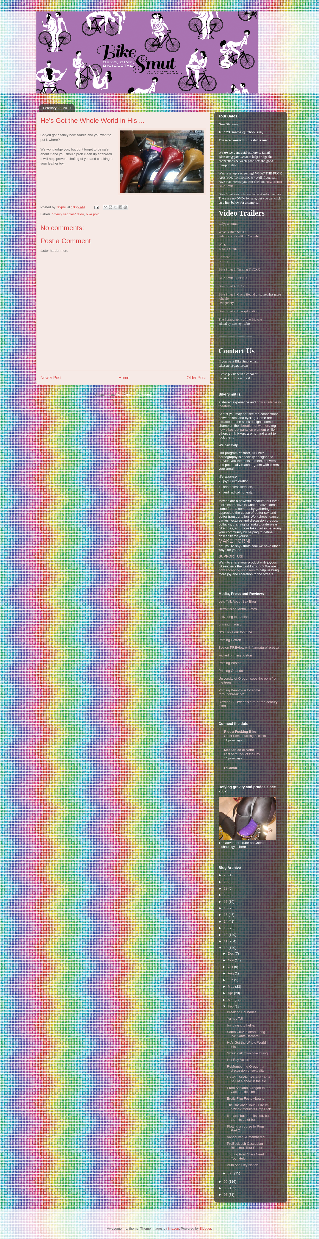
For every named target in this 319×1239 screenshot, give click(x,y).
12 (226, 935)
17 (226, 902)
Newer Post (51, 378)
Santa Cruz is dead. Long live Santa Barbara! (246, 1034)
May (231, 986)
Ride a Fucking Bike (240, 732)
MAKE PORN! (234, 541)
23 (226, 875)
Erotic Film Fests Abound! (246, 1098)
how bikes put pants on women (242, 429)
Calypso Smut (228, 224)
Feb (231, 1006)
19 (226, 888)
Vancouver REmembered (246, 1137)
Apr (231, 993)
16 (226, 908)
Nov (231, 960)
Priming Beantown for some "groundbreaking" (239, 692)
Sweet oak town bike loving (247, 1053)
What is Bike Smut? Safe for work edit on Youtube (239, 234)
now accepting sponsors (237, 570)
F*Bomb (230, 768)
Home (124, 378)
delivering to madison (235, 617)
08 (226, 1188)
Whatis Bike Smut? (228, 246)
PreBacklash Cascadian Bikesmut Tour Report (245, 1146)
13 (226, 928)
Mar (231, 1000)
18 (226, 895)
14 (226, 921)
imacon (173, 1228)
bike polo (92, 214)
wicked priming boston (235, 655)
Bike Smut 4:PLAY (232, 286)
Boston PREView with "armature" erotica (249, 647)
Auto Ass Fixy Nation (242, 1165)
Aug (231, 973)
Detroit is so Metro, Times (238, 609)
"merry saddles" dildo (68, 214)
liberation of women (254, 426)
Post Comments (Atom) (133, 395)
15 (226, 915)
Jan (231, 1173)
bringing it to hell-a (241, 1025)
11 (226, 941)
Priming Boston (230, 663)
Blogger (205, 1228)
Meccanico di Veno (239, 750)
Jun (231, 980)
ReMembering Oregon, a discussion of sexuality (245, 1069)
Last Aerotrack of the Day (242, 754)
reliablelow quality (226, 301)
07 (226, 1195)
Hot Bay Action (238, 1060)
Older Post (196, 378)
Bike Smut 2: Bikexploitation (238, 311)
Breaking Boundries (241, 1012)
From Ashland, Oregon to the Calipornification (248, 1090)
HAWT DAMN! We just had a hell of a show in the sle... (248, 1079)
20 (226, 882)
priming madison (231, 624)
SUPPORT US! (231, 556)
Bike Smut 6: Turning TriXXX (239, 269)
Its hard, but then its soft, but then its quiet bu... (248, 1118)
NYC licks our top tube (235, 632)
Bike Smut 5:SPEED (233, 278)
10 (226, 948)
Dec (231, 953)
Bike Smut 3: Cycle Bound (237, 294)
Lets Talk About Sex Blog (237, 601)
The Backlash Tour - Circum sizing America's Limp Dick (249, 1107)
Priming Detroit (230, 640)
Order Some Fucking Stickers (245, 736)
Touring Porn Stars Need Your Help (245, 1156)
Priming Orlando (231, 671)
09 (226, 1182)
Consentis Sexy (224, 259)
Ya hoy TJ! (235, 1019)
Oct (231, 967)
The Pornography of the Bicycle (240, 319)
